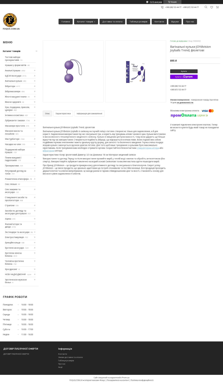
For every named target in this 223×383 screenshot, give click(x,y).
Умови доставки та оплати (70, 357)
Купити (184, 71)
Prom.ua (125, 377)
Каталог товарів (85, 21)
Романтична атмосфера (17, 179)
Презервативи (12, 165)
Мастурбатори (12, 139)
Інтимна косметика (14, 115)
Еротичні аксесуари (14, 247)
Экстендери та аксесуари (17, 232)
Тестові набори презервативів (12, 58)
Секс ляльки (11, 184)
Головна (65, 21)
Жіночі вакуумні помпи (16, 96)
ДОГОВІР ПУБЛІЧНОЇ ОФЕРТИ (16, 354)
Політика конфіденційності (142, 380)
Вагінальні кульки (13, 81)
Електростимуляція (14, 237)
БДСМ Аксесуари (13, 75)
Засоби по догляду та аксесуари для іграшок (16, 212)
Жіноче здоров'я (13, 102)
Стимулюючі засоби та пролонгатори (16, 199)
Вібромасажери (12, 91)
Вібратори (10, 86)
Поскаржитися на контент (118, 380)
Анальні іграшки (12, 70)
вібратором (48, 150)
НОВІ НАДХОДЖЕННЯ (15, 274)
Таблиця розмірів (138, 21)
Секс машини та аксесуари (12, 191)
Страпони (9, 205)
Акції (60, 367)
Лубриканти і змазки (15, 120)
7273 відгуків (156, 2)
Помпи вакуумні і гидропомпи (13, 159)
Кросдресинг (11, 269)
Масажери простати (15, 125)
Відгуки (175, 21)
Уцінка (8, 218)
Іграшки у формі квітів (15, 65)
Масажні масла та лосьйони (14, 132)
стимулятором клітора (148, 148)
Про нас (190, 21)
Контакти (159, 21)
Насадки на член (13, 144)
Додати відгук (211, 7)
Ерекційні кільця (12, 242)
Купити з (183, 77)
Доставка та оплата (112, 21)
